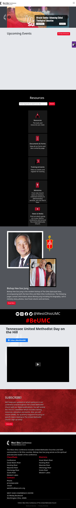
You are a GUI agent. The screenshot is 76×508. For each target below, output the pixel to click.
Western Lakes (12, 475)
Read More (62, 23)
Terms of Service (31, 506)
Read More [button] (11, 303)
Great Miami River (14, 463)
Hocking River (12, 465)
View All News (40, 23)
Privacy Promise (43, 506)
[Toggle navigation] (74, 2)
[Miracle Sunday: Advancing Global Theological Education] (32, 25)
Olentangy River (13, 470)
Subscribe (9, 424)
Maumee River (12, 468)
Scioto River (11, 472)
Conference (11, 460)
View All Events (63, 33)
